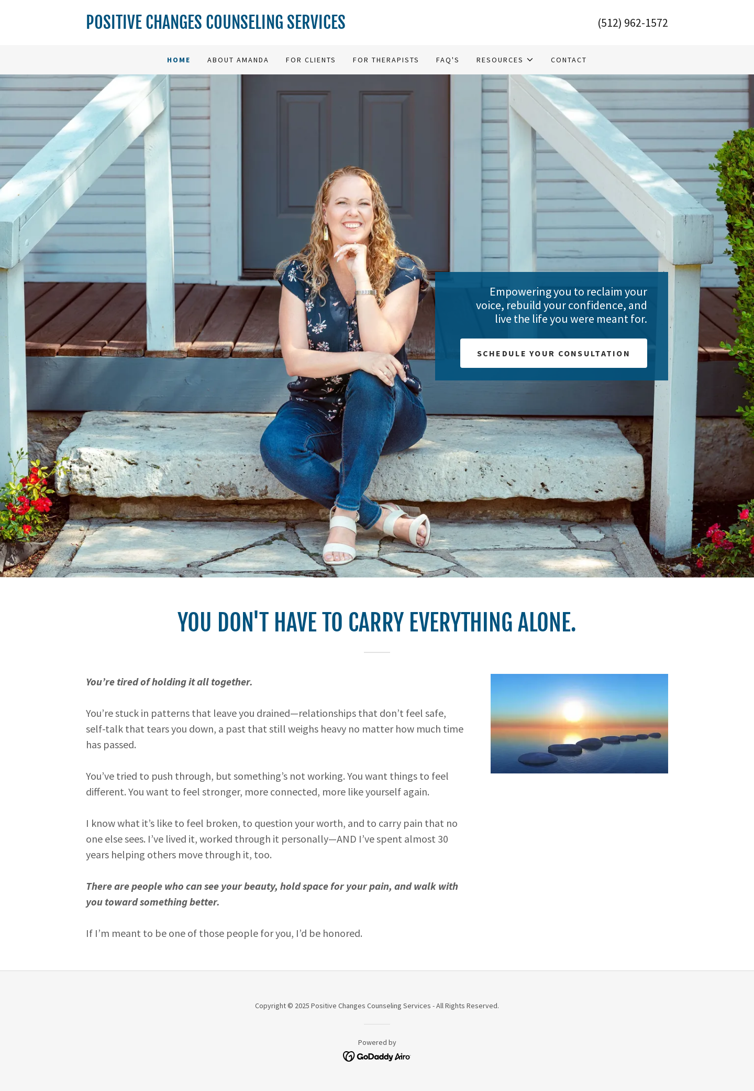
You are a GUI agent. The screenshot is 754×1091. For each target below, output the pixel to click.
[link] (231, 25)
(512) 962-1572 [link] (632, 22)
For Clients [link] (311, 59)
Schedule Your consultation (554, 353)
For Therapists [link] (386, 59)
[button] (505, 59)
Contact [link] (569, 59)
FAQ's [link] (448, 59)
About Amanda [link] (238, 59)
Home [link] (179, 59)
